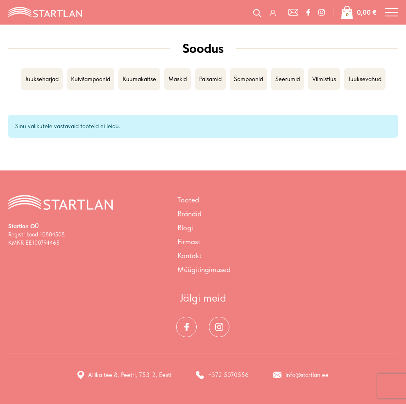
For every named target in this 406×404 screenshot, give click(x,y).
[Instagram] (321, 12)
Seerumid (287, 79)
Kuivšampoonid (90, 79)
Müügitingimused (204, 269)
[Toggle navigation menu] (391, 12)
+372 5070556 (222, 375)
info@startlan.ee (301, 375)
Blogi (185, 227)
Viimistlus (324, 79)
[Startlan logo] (45, 11)
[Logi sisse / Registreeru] (275, 12)
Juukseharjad (42, 79)
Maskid (177, 79)
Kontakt (189, 255)
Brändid (189, 213)
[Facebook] (308, 12)
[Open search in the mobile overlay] (257, 12)
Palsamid (210, 79)
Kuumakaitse (139, 79)
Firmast (188, 241)
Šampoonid (248, 79)
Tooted (188, 199)
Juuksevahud (364, 79)
